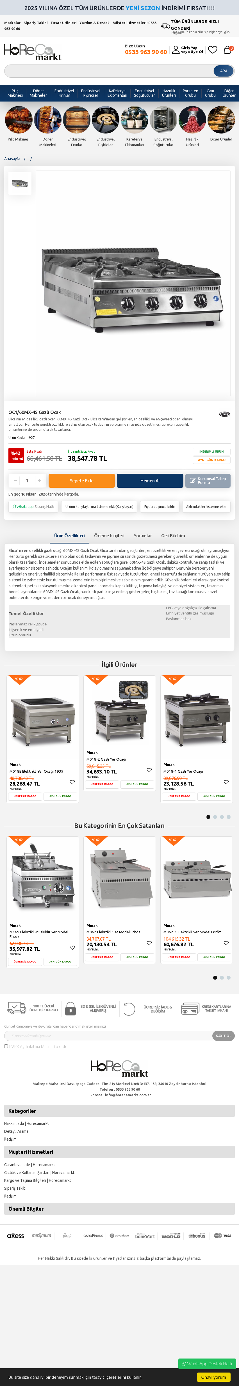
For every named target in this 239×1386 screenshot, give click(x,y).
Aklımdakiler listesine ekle (206, 506)
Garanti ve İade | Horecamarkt (29, 1164)
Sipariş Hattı (33, 506)
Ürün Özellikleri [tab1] (69, 535)
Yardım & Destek (94, 23)
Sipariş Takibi (36, 23)
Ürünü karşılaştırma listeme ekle (90, 506)
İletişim (10, 1139)
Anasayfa (12, 158)
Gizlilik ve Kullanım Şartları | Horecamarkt (39, 1172)
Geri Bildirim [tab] (173, 535)
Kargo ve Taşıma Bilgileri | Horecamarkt (37, 1180)
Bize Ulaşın (146, 50)
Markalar (12, 23)
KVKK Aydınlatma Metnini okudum (40, 1046)
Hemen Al (150, 480)
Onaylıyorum (213, 1377)
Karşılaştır (124, 506)
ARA (223, 71)
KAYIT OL (223, 1036)
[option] (18, 124)
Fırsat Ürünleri (64, 23)
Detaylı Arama (16, 1131)
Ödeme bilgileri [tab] (109, 535)
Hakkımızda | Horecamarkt (26, 1123)
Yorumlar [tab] (143, 535)
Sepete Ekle (82, 480)
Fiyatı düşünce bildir (159, 506)
